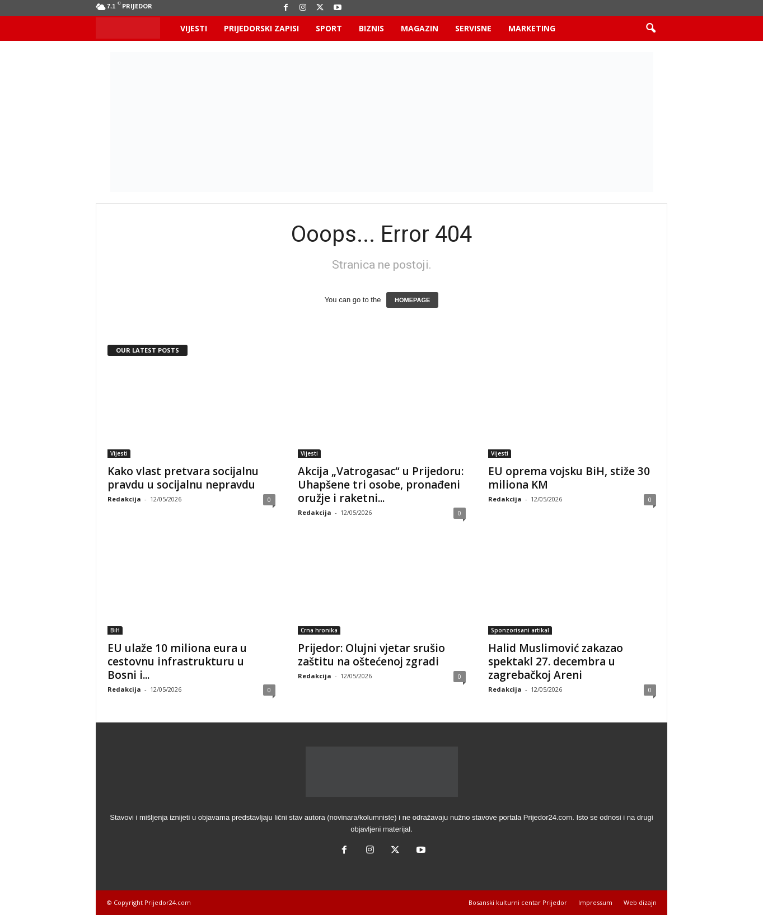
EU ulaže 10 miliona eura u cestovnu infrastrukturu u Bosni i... (177, 661)
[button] (650, 28)
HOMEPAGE (412, 300)
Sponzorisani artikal (520, 630)
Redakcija (124, 499)
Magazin (419, 28)
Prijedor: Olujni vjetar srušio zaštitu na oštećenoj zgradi (371, 655)
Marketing (531, 28)
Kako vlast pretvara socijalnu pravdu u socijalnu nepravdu (183, 478)
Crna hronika (319, 630)
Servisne (473, 28)
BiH (115, 630)
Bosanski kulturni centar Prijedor (518, 902)
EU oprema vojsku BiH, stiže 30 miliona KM (569, 478)
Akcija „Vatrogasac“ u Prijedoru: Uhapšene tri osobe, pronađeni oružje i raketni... (381, 484)
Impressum (595, 902)
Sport (329, 28)
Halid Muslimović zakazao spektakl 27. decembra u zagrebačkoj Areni (555, 661)
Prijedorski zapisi (261, 28)
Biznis (371, 28)
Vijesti (193, 28)
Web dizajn (640, 902)
